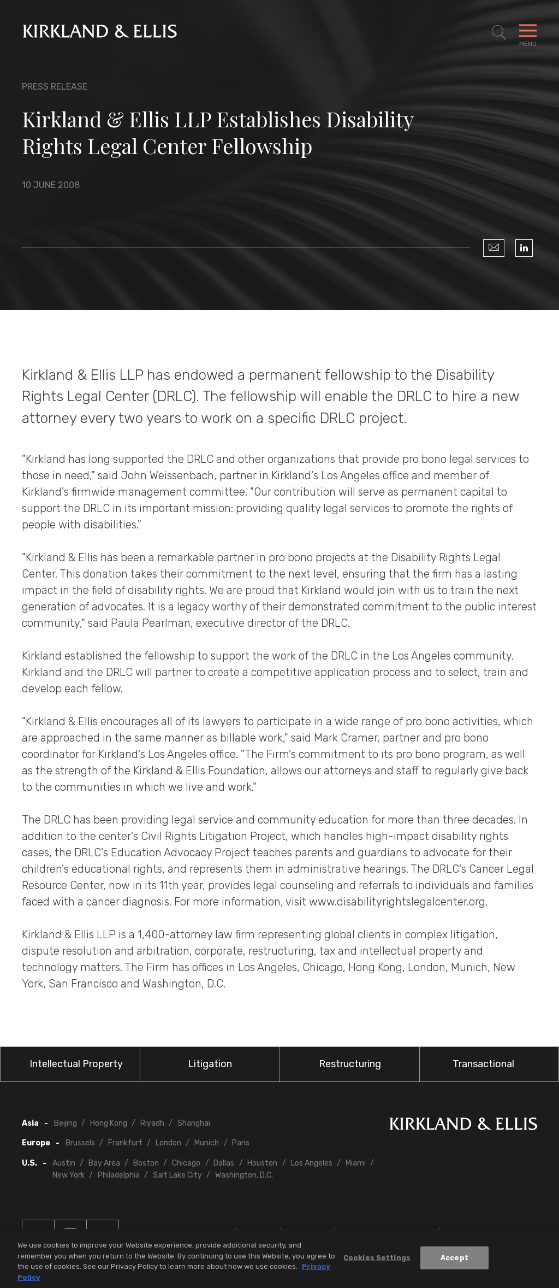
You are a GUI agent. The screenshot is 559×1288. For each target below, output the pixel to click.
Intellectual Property (76, 1064)
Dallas (223, 1163)
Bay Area (104, 1163)
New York (68, 1175)
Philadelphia (119, 1175)
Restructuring (350, 1064)
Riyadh (152, 1123)
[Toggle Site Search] (499, 33)
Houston (262, 1163)
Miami (356, 1163)
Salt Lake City (177, 1175)
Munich (206, 1143)
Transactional (483, 1064)
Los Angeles (311, 1163)
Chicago (186, 1163)
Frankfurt (125, 1143)
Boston (146, 1163)
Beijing (65, 1123)
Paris (240, 1143)
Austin (63, 1163)
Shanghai (193, 1123)
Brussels (80, 1143)
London (168, 1143)
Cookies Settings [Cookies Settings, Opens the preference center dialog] (377, 1261)
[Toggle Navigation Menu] (528, 33)
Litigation (210, 1064)
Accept (454, 1261)
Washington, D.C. (244, 1175)
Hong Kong (108, 1123)
